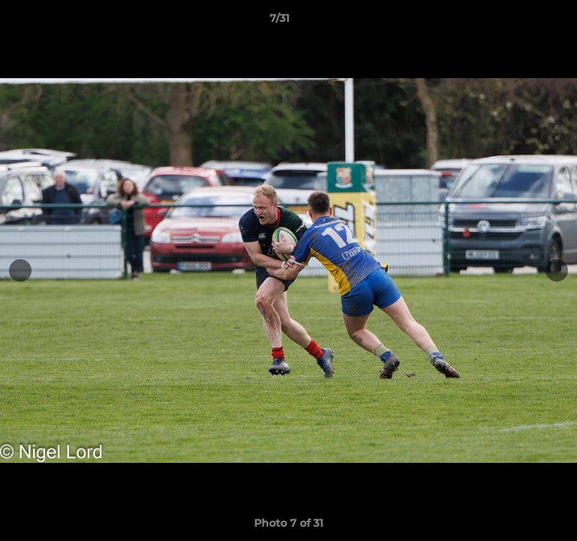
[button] (523, 22)
